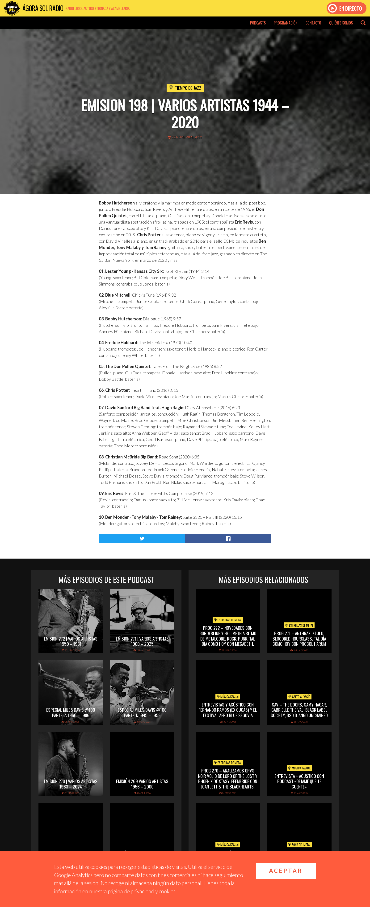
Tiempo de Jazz (188, 87)
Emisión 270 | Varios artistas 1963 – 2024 (70, 784)
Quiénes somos (341, 23)
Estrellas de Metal (228, 619)
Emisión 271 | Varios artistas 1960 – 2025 (142, 641)
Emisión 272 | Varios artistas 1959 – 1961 (70, 641)
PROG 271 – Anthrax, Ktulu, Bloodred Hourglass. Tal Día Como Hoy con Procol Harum (299, 638)
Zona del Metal (299, 844)
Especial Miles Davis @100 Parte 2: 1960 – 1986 (70, 712)
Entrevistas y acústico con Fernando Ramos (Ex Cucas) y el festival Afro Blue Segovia (227, 710)
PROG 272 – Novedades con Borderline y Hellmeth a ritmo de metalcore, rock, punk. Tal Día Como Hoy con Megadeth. (227, 635)
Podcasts (258, 23)
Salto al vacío (299, 696)
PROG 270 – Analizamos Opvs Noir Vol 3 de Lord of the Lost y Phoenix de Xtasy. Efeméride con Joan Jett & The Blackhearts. (227, 778)
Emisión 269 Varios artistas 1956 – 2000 (142, 784)
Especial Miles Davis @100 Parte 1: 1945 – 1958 (142, 712)
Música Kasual (228, 696)
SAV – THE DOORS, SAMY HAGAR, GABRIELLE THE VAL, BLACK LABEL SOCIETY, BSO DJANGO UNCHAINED (299, 710)
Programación (286, 23)
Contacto (313, 23)
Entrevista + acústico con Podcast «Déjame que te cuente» (299, 781)
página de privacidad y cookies (142, 891)
